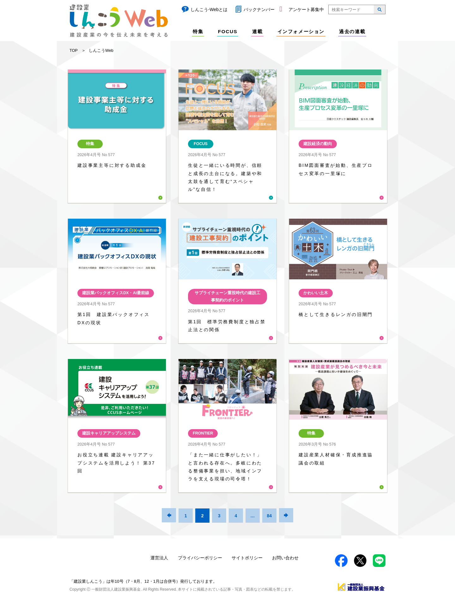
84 (269, 515)
